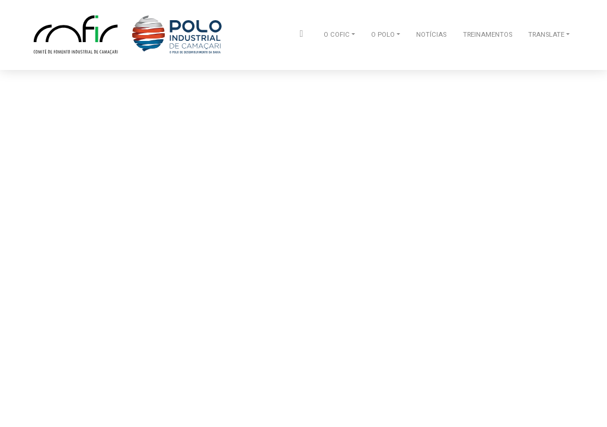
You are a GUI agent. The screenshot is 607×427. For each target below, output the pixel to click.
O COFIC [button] (337, 35)
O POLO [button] (383, 35)
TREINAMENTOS (487, 35)
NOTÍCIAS (431, 35)
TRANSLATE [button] (546, 35)
